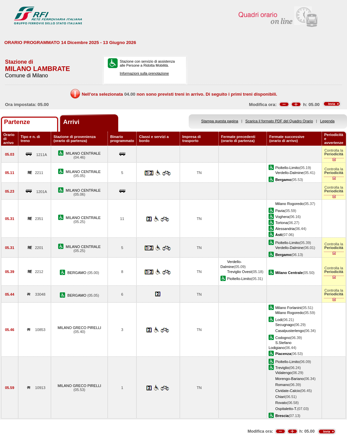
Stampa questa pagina (219, 121)
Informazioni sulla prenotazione (144, 73)
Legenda (327, 121)
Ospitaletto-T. (286, 409)
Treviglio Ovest (239, 272)
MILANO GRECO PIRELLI (79, 328)
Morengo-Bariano (289, 379)
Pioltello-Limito (287, 168)
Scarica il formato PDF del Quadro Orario (279, 121)
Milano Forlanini (288, 308)
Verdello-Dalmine (289, 173)
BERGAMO (77, 273)
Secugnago (284, 325)
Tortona (281, 223)
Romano (282, 385)
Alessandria (285, 229)
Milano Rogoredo (289, 204)
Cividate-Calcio (287, 391)
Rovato (281, 403)
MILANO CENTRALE (83, 153)
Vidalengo (283, 373)
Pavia (280, 211)
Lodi (278, 320)
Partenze (17, 121)
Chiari (280, 397)
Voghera (282, 217)
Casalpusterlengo (289, 331)
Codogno (282, 338)
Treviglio (282, 368)
